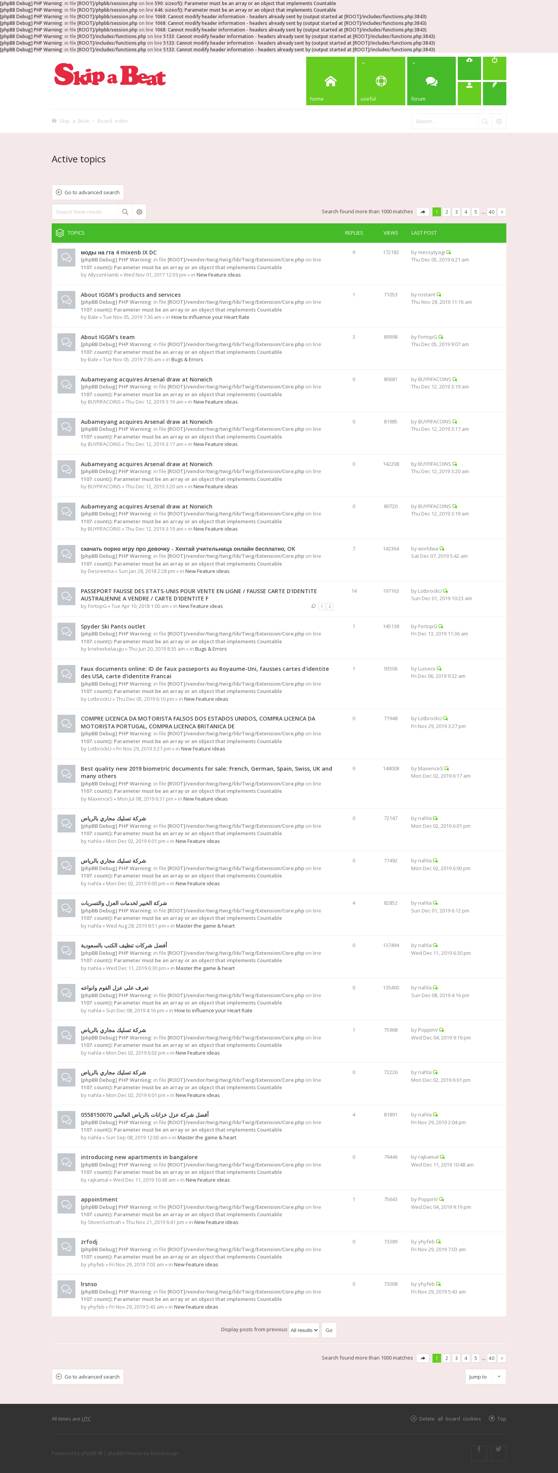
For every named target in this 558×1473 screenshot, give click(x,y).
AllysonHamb (103, 274)
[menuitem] (469, 68)
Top (501, 1418)
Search (125, 211)
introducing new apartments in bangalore (139, 1157)
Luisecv (427, 668)
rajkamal (98, 1179)
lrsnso (89, 1284)
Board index (113, 120)
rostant (426, 294)
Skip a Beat (74, 120)
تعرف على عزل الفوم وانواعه (114, 987)
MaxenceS (100, 798)
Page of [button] (422, 211)
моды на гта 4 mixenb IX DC (119, 252)
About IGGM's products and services (131, 294)
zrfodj (89, 1241)
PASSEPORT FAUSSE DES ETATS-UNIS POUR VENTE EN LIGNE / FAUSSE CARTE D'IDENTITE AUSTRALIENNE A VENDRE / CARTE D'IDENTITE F (199, 594)
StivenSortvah (104, 1222)
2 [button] (446, 212)
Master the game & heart (205, 925)
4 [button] (466, 212)
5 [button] (475, 212)
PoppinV (428, 1029)
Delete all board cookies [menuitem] (450, 1418)
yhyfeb (96, 1264)
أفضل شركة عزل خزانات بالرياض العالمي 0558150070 (145, 1114)
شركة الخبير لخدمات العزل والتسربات (124, 903)
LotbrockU (430, 590)
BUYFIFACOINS (104, 401)
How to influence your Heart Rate (210, 316)
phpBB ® (92, 1453)
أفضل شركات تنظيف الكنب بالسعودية (124, 945)
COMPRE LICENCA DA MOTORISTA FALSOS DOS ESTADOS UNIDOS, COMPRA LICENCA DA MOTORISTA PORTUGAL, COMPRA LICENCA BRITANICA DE (198, 722)
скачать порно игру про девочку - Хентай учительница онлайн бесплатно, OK (188, 548)
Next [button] (501, 211)
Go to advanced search (92, 192)
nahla (94, 840)
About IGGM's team (108, 337)
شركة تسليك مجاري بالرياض (113, 818)
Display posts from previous (270, 1329)
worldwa (428, 548)
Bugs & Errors (187, 359)
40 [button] (491, 212)
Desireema (101, 571)
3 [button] (456, 212)
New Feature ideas (219, 274)
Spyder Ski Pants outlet (113, 626)
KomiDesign (164, 1453)
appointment (99, 1199)
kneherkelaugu (106, 648)
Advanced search (139, 211)
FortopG (427, 336)
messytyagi (431, 252)
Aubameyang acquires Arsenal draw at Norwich (147, 379)
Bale (93, 316)
